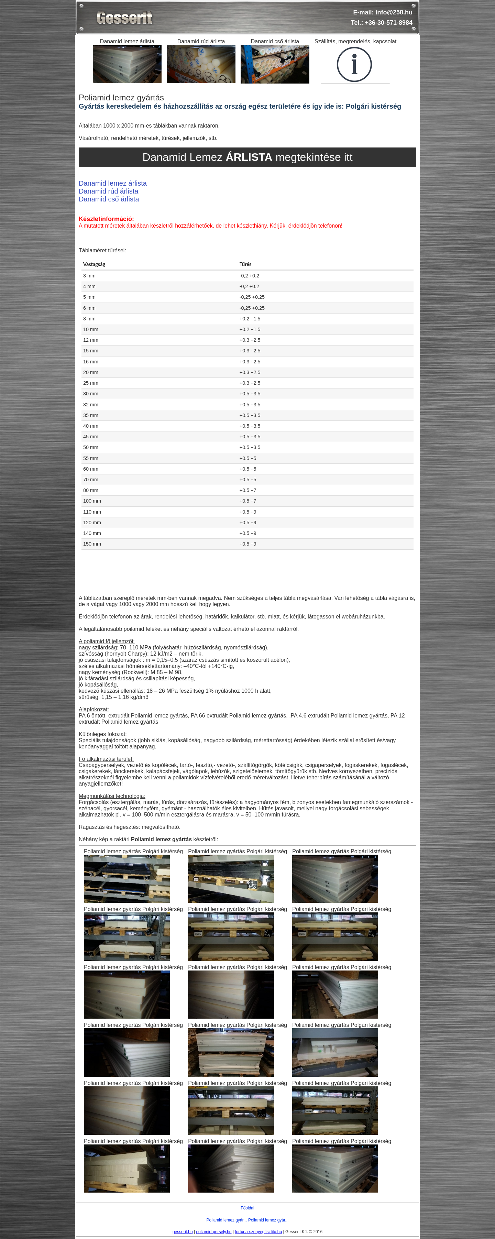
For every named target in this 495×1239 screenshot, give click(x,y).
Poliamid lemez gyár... (227, 1220)
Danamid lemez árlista (113, 183)
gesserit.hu (183, 1231)
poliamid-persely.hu (213, 1231)
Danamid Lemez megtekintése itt (247, 157)
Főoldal (247, 1208)
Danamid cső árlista (109, 199)
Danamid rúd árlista (108, 191)
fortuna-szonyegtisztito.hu (258, 1231)
